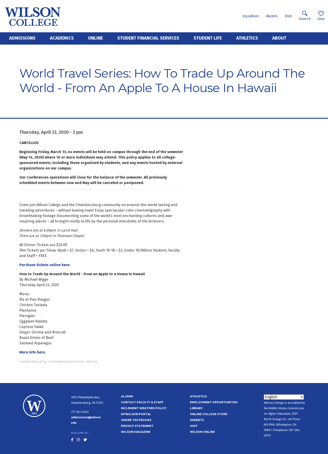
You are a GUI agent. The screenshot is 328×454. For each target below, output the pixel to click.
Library (196, 408)
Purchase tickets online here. (44, 265)
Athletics (247, 38)
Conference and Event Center (72, 361)
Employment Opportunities (214, 402)
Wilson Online (202, 432)
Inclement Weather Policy (144, 408)
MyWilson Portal (136, 414)
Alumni (271, 16)
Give (321, 16)
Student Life (208, 38)
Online (95, 38)
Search (305, 16)
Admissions (22, 38)
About (279, 38)
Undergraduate (32, 361)
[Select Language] (284, 397)
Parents (197, 420)
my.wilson (251, 16)
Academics (62, 38)
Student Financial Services (148, 38)
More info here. (32, 352)
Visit (288, 16)
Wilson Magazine (135, 432)
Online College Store (208, 414)
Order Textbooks (136, 420)
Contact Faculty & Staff (142, 402)
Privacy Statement (137, 426)
